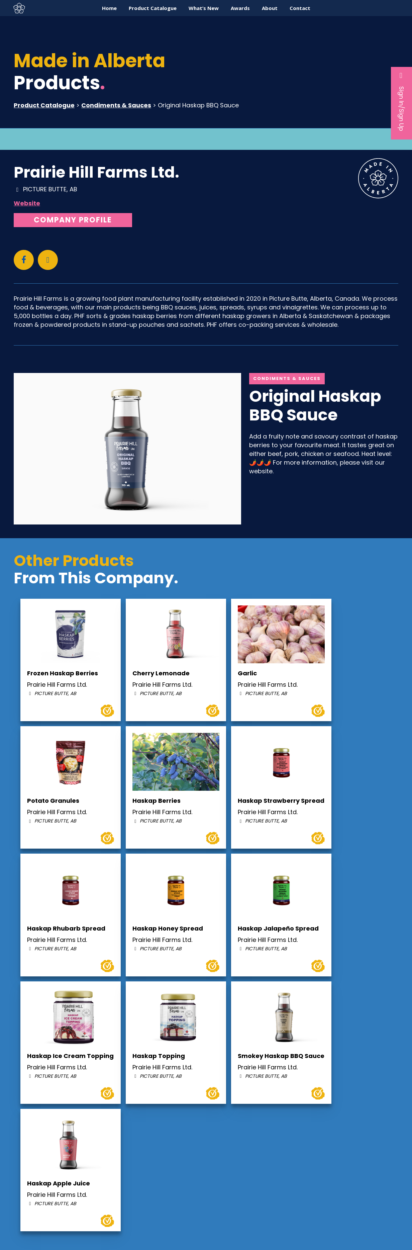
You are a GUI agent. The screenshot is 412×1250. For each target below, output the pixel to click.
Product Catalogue (44, 105)
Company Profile (73, 220)
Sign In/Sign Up (401, 101)
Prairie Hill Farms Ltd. (96, 172)
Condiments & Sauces (116, 105)
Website (27, 203)
